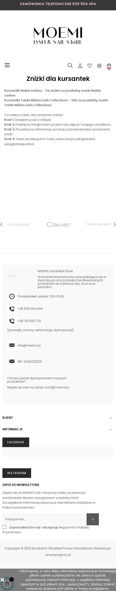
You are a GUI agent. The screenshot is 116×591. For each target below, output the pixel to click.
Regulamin (67, 527)
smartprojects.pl (58, 555)
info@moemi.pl (43, 124)
